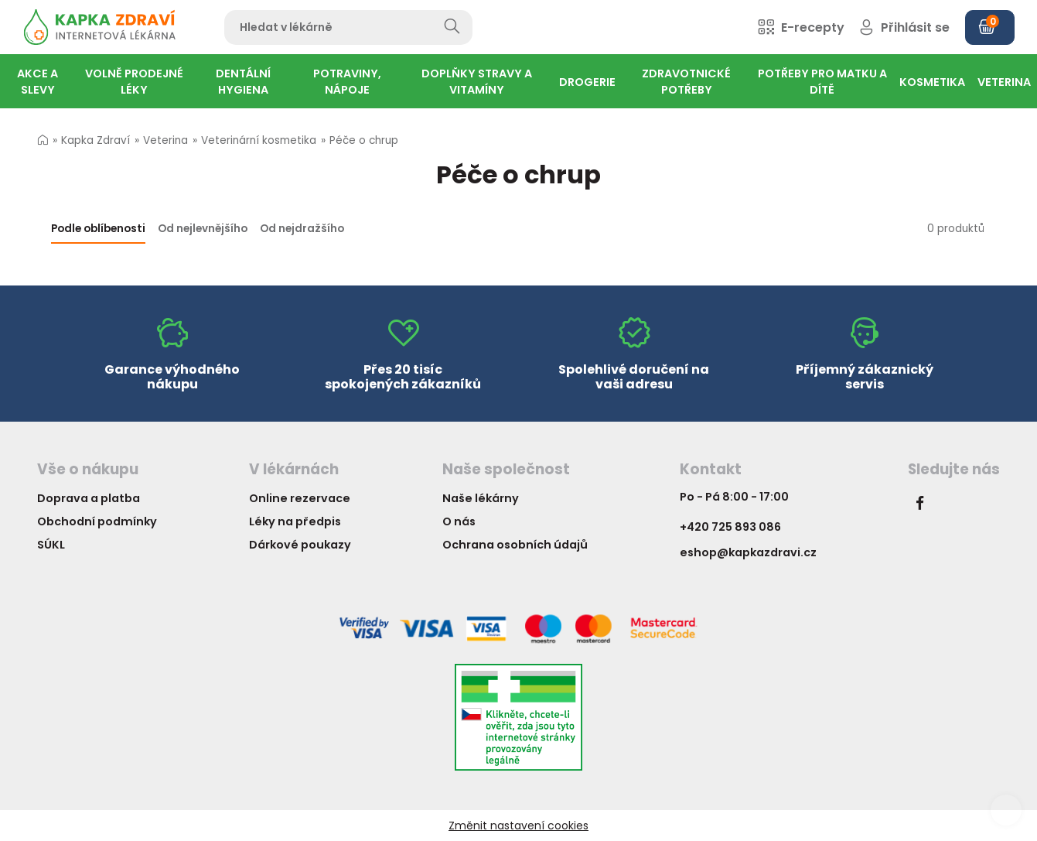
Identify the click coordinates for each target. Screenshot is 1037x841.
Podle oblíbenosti (98, 228)
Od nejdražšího (302, 228)
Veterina (165, 140)
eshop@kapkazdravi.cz (748, 552)
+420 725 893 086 (730, 527)
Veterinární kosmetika (258, 140)
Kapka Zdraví (95, 140)
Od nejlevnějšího (202, 228)
